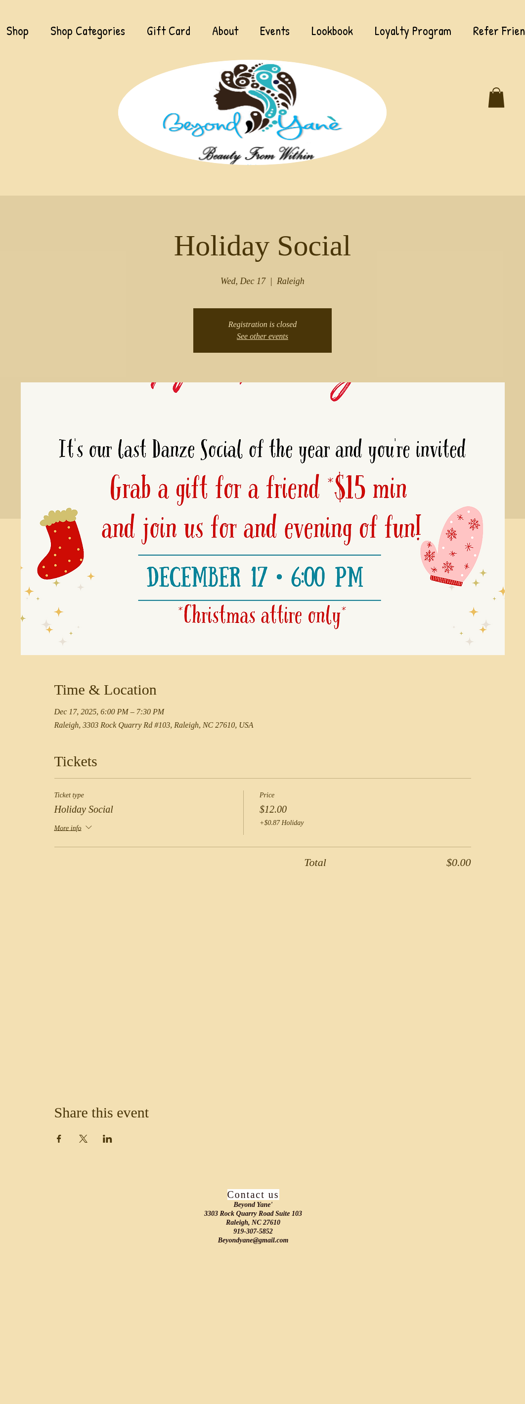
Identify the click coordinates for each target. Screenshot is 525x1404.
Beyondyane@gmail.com (253, 1240)
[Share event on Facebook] (59, 1139)
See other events (262, 336)
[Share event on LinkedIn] (107, 1139)
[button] (496, 97)
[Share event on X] (83, 1139)
